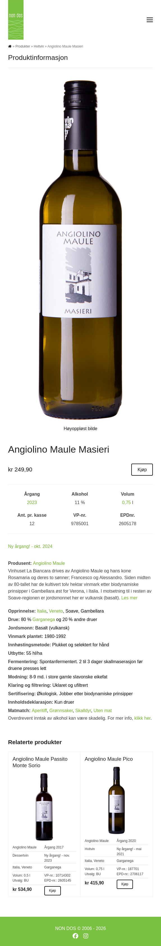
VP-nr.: (49, 875)
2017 (60, 847)
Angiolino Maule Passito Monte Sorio (40, 762)
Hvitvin (39, 46)
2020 (132, 841)
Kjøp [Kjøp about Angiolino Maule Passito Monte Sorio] (52, 891)
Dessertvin (21, 855)
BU (26, 880)
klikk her (142, 718)
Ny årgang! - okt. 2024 (30, 546)
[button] (150, 19)
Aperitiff (39, 710)
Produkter (22, 46)
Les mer (129, 597)
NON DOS (65, 928)
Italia (42, 611)
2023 (32, 502)
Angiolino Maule (49, 563)
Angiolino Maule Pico (109, 759)
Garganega (44, 619)
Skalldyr (83, 710)
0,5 (26, 875)
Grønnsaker (61, 710)
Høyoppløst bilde (80, 428)
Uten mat (102, 710)
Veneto (56, 611)
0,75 (126, 502)
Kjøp (142, 469)
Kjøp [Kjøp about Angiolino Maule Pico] (124, 884)
